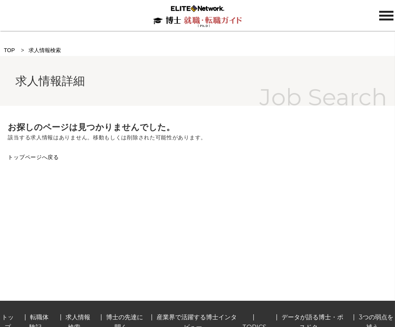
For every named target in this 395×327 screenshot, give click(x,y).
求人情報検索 (45, 50)
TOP (9, 50)
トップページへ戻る (33, 157)
